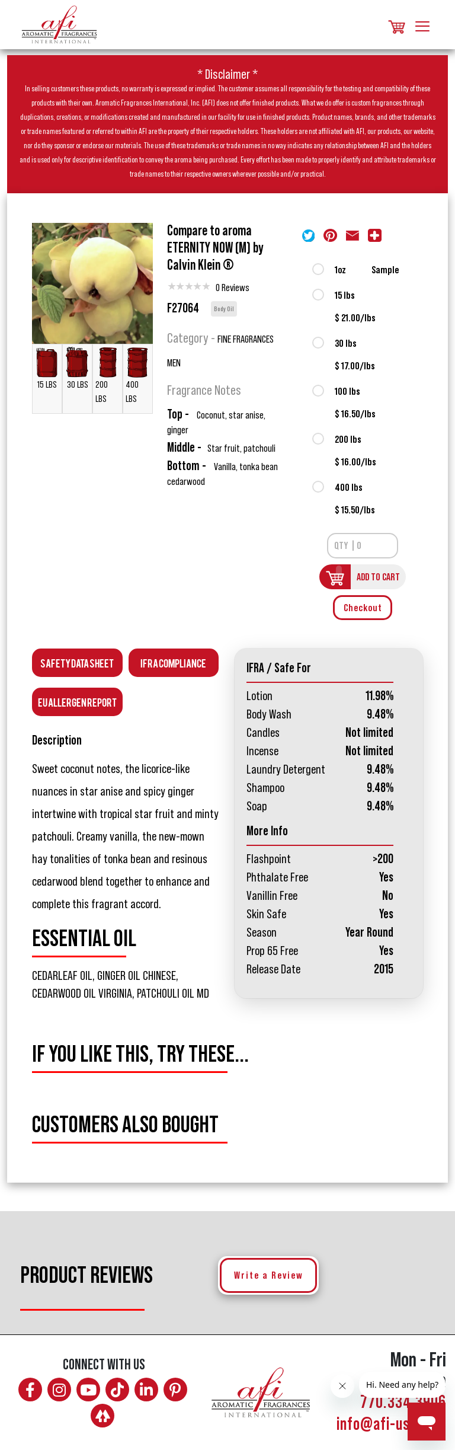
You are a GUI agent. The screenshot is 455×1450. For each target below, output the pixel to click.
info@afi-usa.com (391, 1424)
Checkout (363, 607)
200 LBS (107, 375)
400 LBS (138, 375)
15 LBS (47, 368)
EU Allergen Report (77, 701)
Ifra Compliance (173, 662)
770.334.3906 (403, 1402)
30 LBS (77, 368)
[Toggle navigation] (422, 24)
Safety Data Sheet (77, 662)
